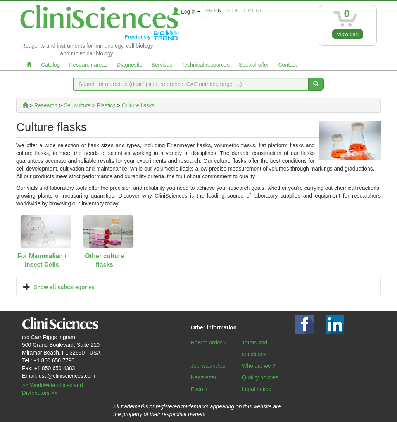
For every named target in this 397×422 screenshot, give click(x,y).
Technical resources (205, 65)
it (243, 10)
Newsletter (203, 377)
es (227, 10)
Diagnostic (129, 65)
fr (209, 10)
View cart (348, 34)
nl (259, 10)
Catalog (50, 65)
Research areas (88, 65)
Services (161, 65)
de (236, 10)
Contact (287, 65)
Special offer (254, 65)
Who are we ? (258, 366)
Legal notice (256, 389)
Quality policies (260, 377)
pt (250, 10)
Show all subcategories (64, 287)
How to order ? (208, 342)
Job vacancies (208, 366)
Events (199, 389)
